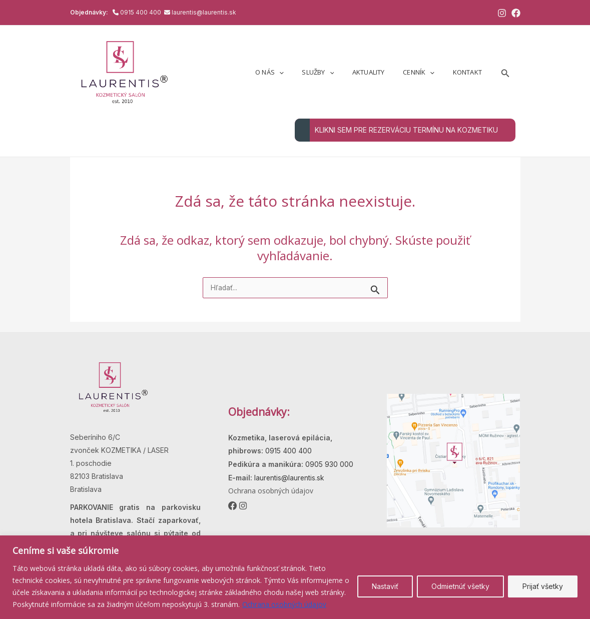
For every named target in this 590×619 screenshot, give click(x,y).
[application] (302, 72)
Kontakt (469, 72)
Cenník (426, 72)
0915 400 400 (141, 12)
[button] (505, 72)
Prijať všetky (542, 586)
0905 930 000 (328, 464)
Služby (336, 72)
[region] (295, 577)
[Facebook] (515, 13)
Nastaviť (385, 586)
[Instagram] (501, 13)
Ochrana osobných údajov (284, 604)
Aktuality (381, 72)
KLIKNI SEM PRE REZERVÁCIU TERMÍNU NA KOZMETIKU (396, 130)
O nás (293, 72)
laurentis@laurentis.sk (204, 12)
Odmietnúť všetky (460, 586)
